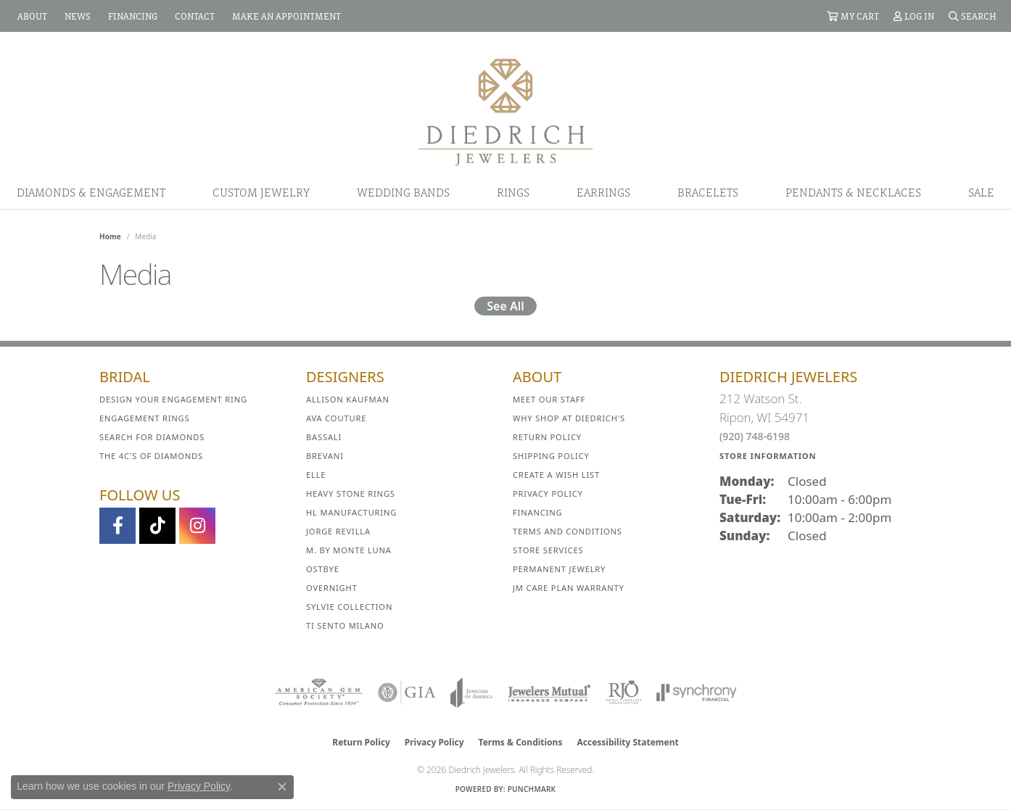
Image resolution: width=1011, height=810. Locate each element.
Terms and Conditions (567, 531)
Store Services (548, 550)
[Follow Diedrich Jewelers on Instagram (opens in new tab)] (197, 526)
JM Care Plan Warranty (568, 587)
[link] (31, 16)
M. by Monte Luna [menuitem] (349, 550)
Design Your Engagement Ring (173, 399)
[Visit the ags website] (318, 692)
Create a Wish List (556, 474)
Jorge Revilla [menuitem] (338, 531)
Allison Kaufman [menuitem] (347, 399)
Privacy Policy (548, 493)
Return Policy (547, 436)
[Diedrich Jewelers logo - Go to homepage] (505, 111)
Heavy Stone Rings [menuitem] (350, 493)
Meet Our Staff (549, 399)
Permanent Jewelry (559, 568)
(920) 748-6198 (754, 436)
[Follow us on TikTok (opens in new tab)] (157, 526)
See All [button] (505, 306)
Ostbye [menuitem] (322, 568)
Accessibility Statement (627, 742)
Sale (981, 192)
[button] (853, 16)
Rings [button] (513, 192)
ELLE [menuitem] (316, 474)
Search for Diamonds (152, 436)
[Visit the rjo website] (624, 692)
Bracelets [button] (707, 192)
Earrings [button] (603, 192)
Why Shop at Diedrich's (569, 418)
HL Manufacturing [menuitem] (351, 512)
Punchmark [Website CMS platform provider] (532, 789)
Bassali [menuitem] (324, 436)
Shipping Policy (551, 455)
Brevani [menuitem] (325, 455)
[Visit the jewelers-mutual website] (549, 692)
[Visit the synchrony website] (696, 692)
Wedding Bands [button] (403, 192)
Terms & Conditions (521, 742)
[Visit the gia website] (407, 692)
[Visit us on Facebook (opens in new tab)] (117, 526)
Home (110, 236)
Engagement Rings (144, 418)
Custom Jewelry (261, 192)
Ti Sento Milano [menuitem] (345, 625)
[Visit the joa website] (471, 692)
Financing (537, 512)
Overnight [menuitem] (332, 587)
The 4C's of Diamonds (151, 455)
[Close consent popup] (282, 786)
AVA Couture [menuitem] (336, 418)
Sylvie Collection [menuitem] (349, 606)
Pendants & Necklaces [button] (853, 192)
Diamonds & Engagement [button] (91, 192)
